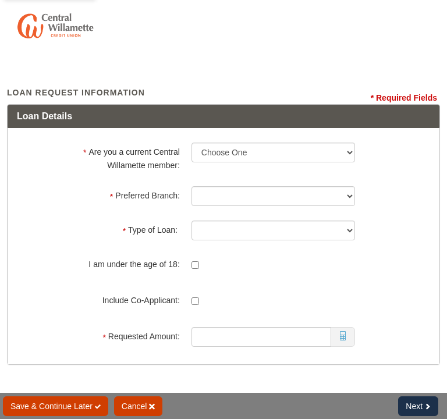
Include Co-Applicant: (141, 300)
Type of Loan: (151, 230)
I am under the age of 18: (133, 264)
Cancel (138, 406)
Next (418, 406)
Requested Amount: (140, 337)
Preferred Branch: (145, 196)
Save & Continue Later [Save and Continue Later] (55, 406)
